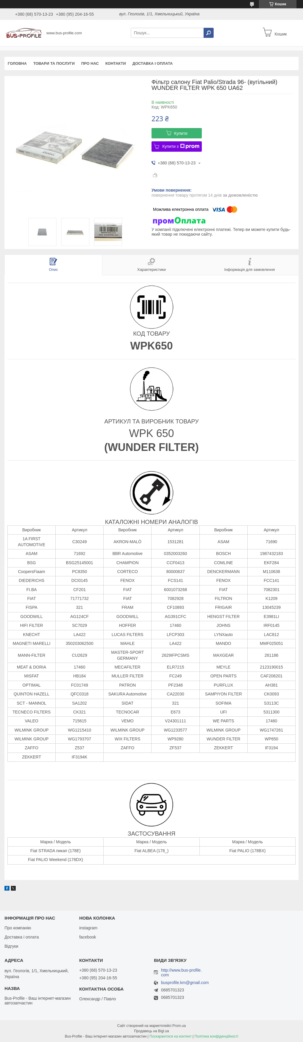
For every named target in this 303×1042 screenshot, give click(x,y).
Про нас (90, 63)
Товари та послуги (54, 63)
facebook (87, 937)
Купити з (180, 146)
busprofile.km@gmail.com (185, 982)
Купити (181, 133)
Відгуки (11, 946)
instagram (88, 927)
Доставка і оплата (152, 63)
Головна (17, 63)
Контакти (115, 63)
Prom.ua (179, 1026)
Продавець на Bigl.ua (151, 1031)
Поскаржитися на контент (170, 1036)
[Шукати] (209, 33)
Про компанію (17, 927)
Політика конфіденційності (216, 1036)
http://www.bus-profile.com (181, 972)
